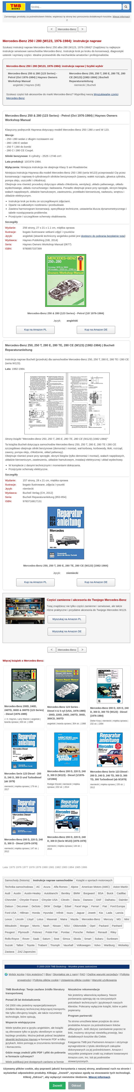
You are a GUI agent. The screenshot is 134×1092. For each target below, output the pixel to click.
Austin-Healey (32, 893)
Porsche (78, 932)
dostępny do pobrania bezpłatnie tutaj (103, 235)
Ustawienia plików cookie (75, 980)
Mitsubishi (11, 925)
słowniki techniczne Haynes (22, 1039)
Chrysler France (29, 899)
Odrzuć (76, 1085)
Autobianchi (51, 893)
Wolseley (123, 945)
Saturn (46, 938)
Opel (92, 925)
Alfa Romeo (60, 886)
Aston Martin (120, 886)
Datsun (9, 906)
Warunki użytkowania (104, 980)
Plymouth (23, 932)
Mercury (108, 919)
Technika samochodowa (19, 886)
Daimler (123, 899)
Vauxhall (68, 945)
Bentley (65, 893)
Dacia (76, 899)
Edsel (68, 906)
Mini (126, 919)
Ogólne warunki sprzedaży (102, 974)
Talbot (19, 945)
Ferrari (95, 906)
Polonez (37, 932)
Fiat (104, 906)
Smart (87, 938)
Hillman (24, 912)
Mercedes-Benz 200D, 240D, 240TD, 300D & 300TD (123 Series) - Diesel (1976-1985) (24, 710)
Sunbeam (112, 938)
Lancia (119, 912)
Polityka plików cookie (46, 980)
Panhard (117, 925)
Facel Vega (81, 906)
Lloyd (30, 919)
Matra (63, 919)
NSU (67, 925)
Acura (46, 886)
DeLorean (22, 906)
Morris (36, 925)
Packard (104, 925)
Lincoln (19, 919)
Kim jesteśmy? (35, 974)
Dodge (57, 906)
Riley (113, 932)
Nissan (57, 925)
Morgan (24, 925)
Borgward (89, 893)
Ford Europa (117, 906)
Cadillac (121, 893)
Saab (36, 938)
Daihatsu (110, 899)
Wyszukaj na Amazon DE (66, 631)
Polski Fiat (52, 932)
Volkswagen (84, 945)
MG (119, 919)
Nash (46, 925)
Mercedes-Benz (67, 29)
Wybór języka (16, 974)
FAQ (82, 974)
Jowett (91, 912)
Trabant (42, 945)
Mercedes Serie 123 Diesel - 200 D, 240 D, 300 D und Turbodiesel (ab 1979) (22, 777)
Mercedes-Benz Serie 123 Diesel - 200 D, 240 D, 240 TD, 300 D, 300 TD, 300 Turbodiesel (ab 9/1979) (109, 775)
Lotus (40, 919)
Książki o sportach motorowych (94, 880)
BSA (100, 893)
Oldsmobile (79, 925)
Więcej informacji (99, 1077)
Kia (101, 912)
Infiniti (59, 912)
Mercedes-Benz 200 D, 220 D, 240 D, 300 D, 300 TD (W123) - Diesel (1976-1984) (109, 712)
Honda (36, 912)
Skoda (77, 938)
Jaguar (80, 912)
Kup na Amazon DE (96, 329)
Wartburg (109, 945)
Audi (7, 893)
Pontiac (65, 932)
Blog (48, 974)
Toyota (30, 945)
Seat (56, 938)
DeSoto (36, 906)
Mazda (74, 919)
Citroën (65, 899)
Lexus (8, 919)
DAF (99, 899)
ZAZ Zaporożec (27, 951)
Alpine (74, 886)
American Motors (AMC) (96, 886)
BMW (77, 893)
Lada (109, 912)
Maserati (52, 919)
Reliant (90, 932)
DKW (47, 906)
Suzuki (9, 945)
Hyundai (48, 912)
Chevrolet (10, 899)
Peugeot (10, 932)
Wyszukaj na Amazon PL (66, 619)
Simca (66, 938)
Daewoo (88, 899)
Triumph (55, 945)
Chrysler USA (50, 899)
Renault (102, 932)
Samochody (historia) (17, 880)
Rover (26, 938)
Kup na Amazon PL (35, 329)
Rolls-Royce (12, 938)
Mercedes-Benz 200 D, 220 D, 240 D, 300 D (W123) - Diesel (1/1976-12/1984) (66, 775)
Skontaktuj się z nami (65, 974)
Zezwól (57, 1085)
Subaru (99, 938)
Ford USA (10, 912)
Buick (110, 893)
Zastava (9, 951)
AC (38, 886)
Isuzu (70, 912)
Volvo (97, 945)
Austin (17, 893)
